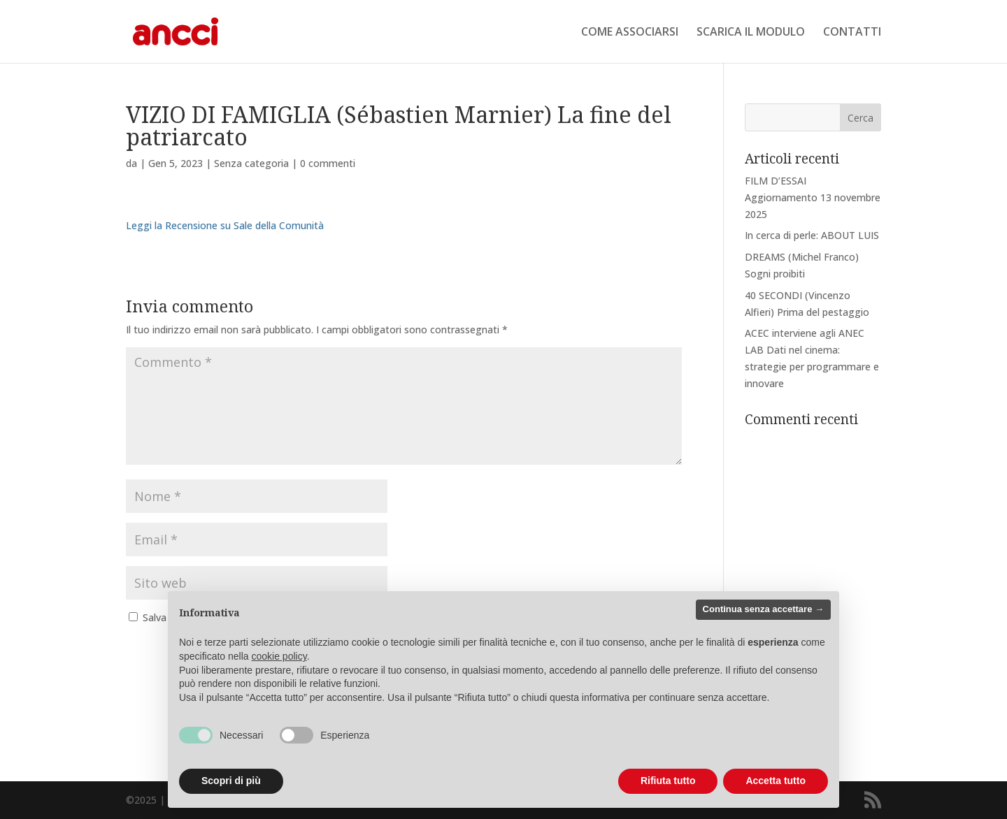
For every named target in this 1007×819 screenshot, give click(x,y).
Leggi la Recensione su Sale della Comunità (225, 225)
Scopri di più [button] (231, 780)
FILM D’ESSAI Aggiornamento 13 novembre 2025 (812, 197)
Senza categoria (251, 163)
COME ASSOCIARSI (629, 33)
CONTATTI (852, 33)
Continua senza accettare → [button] (763, 609)
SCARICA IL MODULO (751, 33)
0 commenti (327, 163)
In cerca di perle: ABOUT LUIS (812, 235)
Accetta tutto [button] (775, 780)
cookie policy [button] (279, 656)
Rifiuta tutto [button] (668, 780)
